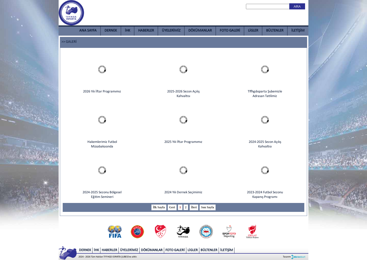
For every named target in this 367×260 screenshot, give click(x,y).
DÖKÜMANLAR (200, 31)
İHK (127, 31)
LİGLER (253, 31)
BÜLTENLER (274, 31)
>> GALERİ (69, 42)
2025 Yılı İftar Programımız (183, 142)
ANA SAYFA (88, 31)
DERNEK (110, 31)
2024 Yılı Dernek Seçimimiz (183, 192)
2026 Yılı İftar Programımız (102, 91)
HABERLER (146, 31)
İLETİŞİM (298, 31)
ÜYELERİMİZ (171, 31)
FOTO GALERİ (230, 31)
